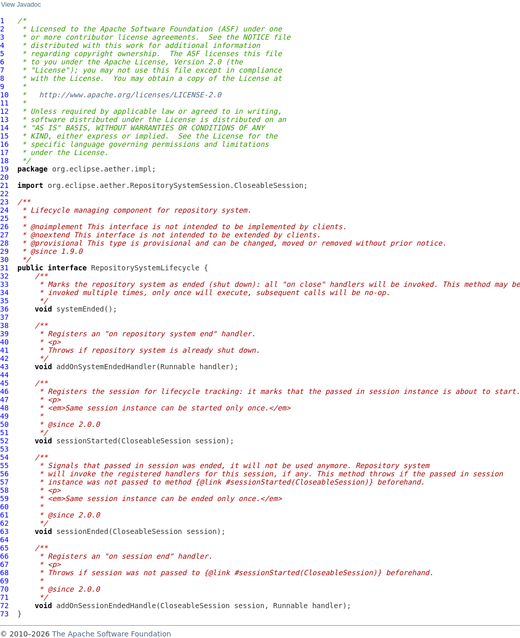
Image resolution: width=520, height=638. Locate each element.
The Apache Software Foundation (111, 634)
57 (4, 482)
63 (4, 531)
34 (4, 292)
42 (4, 358)
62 (4, 523)
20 (4, 177)
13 (4, 119)
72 (4, 605)
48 (4, 408)
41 (4, 350)
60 (4, 507)
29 (4, 251)
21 (4, 185)
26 (4, 226)
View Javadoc (21, 4)
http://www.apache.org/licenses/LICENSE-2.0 (130, 95)
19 (4, 169)
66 (4, 556)
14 (4, 128)
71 (4, 597)
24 (4, 210)
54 (4, 457)
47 (4, 399)
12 (4, 111)
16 (4, 144)
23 (4, 202)
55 (4, 465)
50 (4, 424)
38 (4, 325)
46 (4, 391)
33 (4, 284)
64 (4, 540)
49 (4, 416)
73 (4, 614)
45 (4, 383)
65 (4, 548)
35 (4, 301)
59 (4, 498)
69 (4, 581)
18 (4, 161)
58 (4, 490)
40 (4, 342)
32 (4, 276)
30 (4, 259)
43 (4, 367)
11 (4, 103)
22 (4, 193)
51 (4, 432)
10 (4, 95)
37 (4, 317)
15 (4, 136)
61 (4, 515)
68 (4, 572)
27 (4, 235)
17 (4, 152)
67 (4, 564)
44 (4, 375)
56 (4, 474)
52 (4, 441)
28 (4, 243)
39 (4, 334)
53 (4, 449)
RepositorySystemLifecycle (145, 268)
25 (4, 218)
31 (4, 268)
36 (4, 309)
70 (4, 589)
